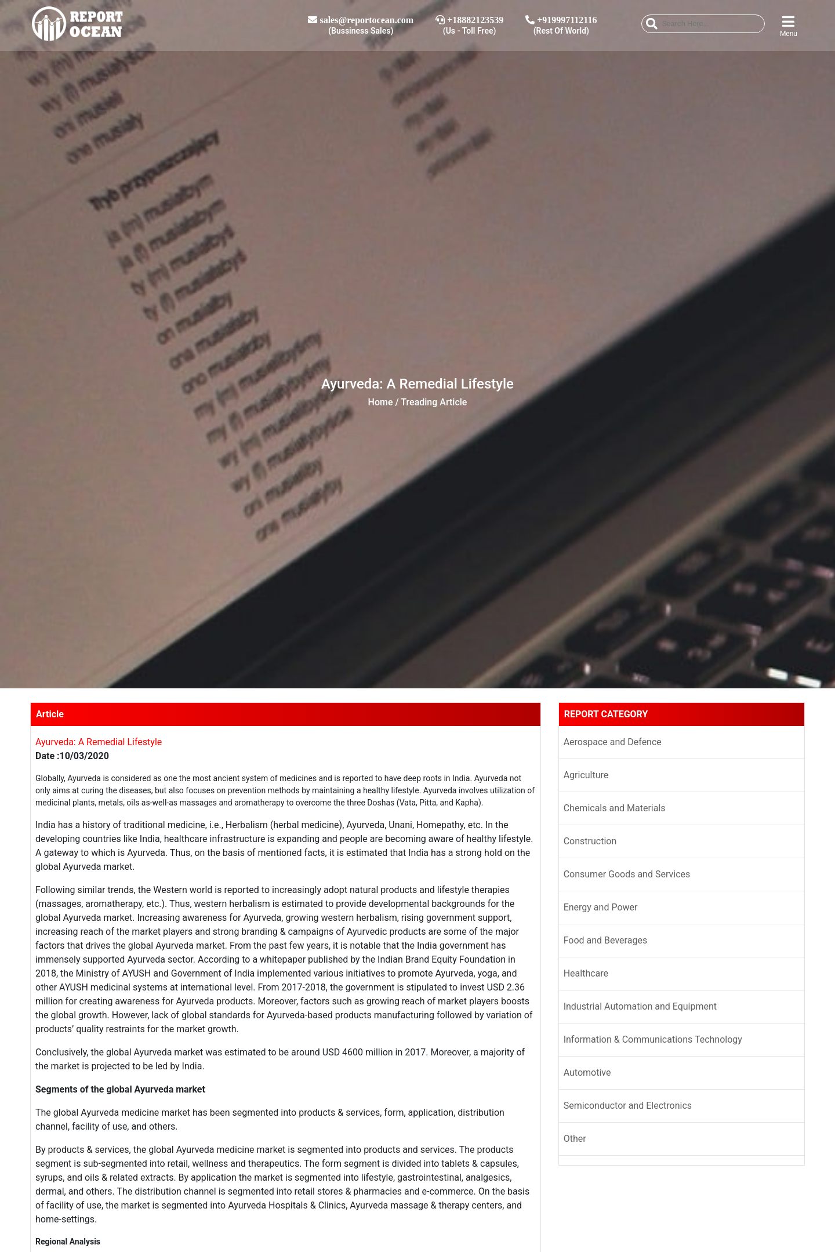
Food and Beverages (605, 940)
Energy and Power (601, 907)
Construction (590, 841)
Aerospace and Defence (613, 741)
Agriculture (586, 775)
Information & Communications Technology (653, 1039)
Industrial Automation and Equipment (640, 1006)
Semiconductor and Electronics (628, 1105)
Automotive (587, 1072)
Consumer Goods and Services (627, 874)
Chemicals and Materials (615, 808)
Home (380, 402)
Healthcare (586, 973)
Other (575, 1138)
